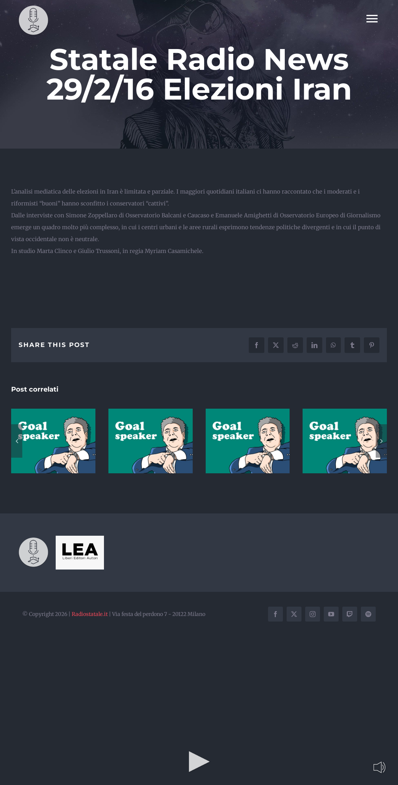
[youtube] (331, 614)
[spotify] (368, 614)
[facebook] (275, 614)
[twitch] (349, 614)
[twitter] (294, 614)
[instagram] (312, 614)
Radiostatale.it (90, 614)
